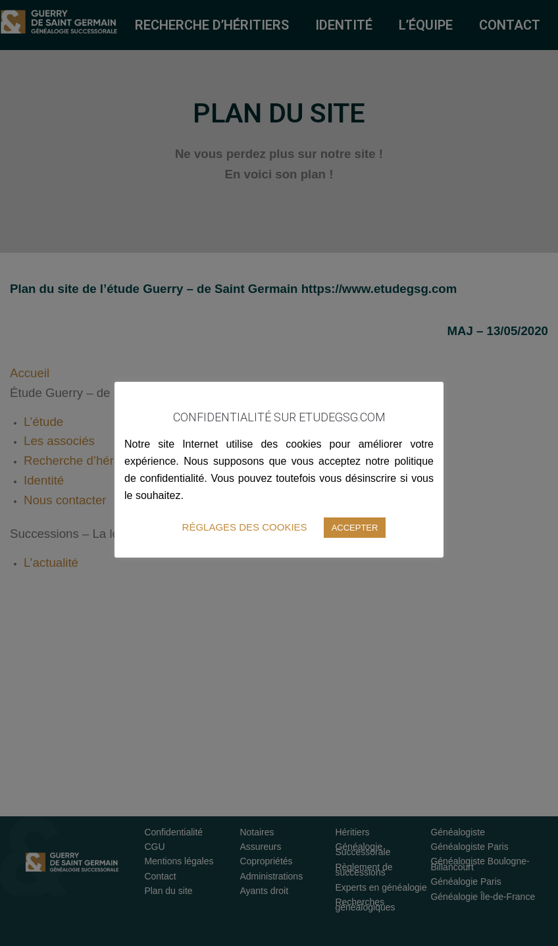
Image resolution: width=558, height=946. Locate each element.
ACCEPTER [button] (355, 528)
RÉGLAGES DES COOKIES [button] (244, 527)
